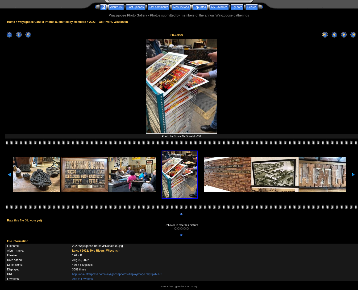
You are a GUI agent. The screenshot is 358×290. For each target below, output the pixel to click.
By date (237, 7)
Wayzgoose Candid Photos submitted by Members (52, 22)
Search (251, 7)
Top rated (200, 7)
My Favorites (219, 7)
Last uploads (136, 7)
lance (75, 250)
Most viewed (181, 7)
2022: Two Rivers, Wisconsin (108, 22)
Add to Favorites (82, 279)
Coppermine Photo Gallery (184, 286)
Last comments (158, 7)
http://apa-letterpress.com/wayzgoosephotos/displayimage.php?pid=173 (117, 274)
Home (11, 22)
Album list (116, 7)
